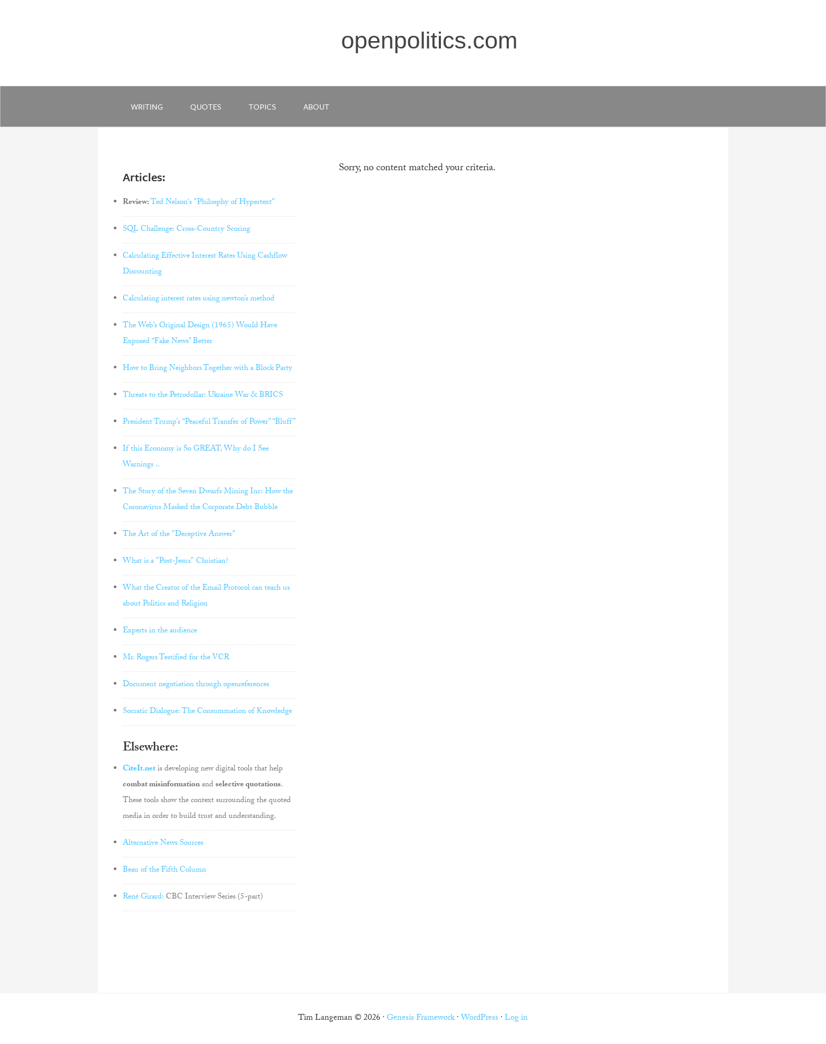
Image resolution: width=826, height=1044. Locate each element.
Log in (516, 1018)
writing (147, 106)
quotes (205, 106)
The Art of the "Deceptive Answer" (179, 535)
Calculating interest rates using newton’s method (198, 299)
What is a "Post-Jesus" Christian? (176, 562)
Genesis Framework (421, 1018)
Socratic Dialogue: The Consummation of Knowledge (207, 712)
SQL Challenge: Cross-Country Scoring (186, 230)
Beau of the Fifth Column (164, 870)
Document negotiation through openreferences (196, 685)
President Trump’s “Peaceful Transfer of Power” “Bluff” (209, 423)
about (316, 106)
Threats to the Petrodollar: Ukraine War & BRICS (203, 396)
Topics (262, 106)
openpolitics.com (429, 40)
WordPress (479, 1018)
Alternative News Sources (163, 844)
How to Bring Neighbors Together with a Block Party (207, 369)
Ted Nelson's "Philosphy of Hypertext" (213, 203)
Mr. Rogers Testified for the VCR (176, 658)
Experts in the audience (160, 631)
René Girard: (143, 897)
